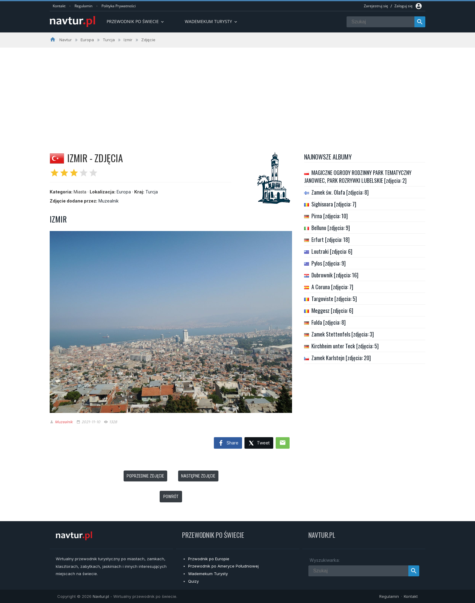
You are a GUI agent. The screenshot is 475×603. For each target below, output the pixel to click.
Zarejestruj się (376, 5)
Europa (124, 191)
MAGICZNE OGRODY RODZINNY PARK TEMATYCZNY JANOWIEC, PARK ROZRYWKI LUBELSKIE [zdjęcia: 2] (357, 176)
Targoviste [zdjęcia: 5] (334, 299)
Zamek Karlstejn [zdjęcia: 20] (341, 358)
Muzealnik (108, 200)
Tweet (259, 443)
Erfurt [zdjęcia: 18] (330, 239)
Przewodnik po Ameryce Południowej (223, 566)
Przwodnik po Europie (208, 558)
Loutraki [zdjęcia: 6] (331, 251)
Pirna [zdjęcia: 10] (329, 216)
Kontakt (59, 5)
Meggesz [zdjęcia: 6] (332, 310)
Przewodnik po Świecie (136, 21)
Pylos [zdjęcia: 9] (328, 263)
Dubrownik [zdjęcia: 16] (334, 275)
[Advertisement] (237, 93)
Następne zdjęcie (198, 476)
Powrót (170, 496)
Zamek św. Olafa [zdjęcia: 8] (340, 192)
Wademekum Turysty (208, 573)
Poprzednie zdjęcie (145, 476)
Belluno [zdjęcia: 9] (330, 228)
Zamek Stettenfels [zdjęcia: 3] (342, 334)
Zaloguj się (403, 5)
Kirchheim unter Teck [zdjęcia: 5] (345, 346)
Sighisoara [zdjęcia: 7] (333, 204)
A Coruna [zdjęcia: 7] (332, 287)
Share (228, 443)
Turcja (151, 191)
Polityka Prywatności (118, 5)
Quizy (193, 581)
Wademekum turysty (211, 21)
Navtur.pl (101, 596)
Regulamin (83, 5)
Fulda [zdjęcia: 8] (328, 322)
